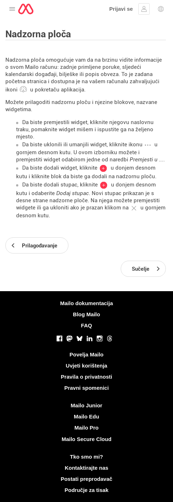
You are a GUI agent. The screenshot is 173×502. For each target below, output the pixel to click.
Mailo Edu (86, 416)
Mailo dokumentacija (86, 303)
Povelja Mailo (86, 354)
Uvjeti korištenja (86, 366)
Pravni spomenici (86, 388)
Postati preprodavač (86, 479)
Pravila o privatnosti (86, 377)
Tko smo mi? (86, 457)
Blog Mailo (86, 314)
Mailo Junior (86, 405)
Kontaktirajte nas (87, 468)
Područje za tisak (86, 490)
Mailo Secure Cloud (86, 439)
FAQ (86, 325)
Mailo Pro (87, 428)
